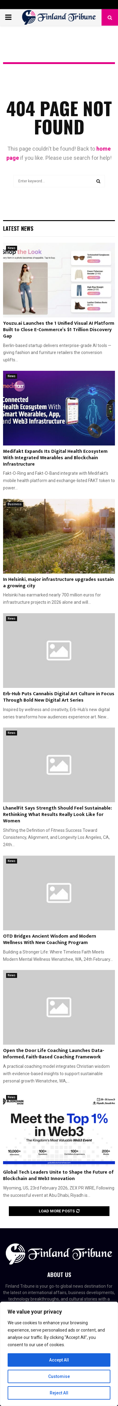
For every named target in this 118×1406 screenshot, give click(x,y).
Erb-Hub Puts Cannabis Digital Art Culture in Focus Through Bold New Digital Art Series (58, 697)
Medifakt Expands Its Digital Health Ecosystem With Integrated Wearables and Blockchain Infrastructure (55, 457)
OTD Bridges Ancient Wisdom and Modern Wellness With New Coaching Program (49, 939)
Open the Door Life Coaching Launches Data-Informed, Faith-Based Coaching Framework (53, 1053)
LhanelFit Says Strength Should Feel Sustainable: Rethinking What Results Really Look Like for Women (57, 814)
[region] (59, 1354)
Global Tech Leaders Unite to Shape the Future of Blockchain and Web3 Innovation (58, 1175)
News (12, 248)
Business (15, 504)
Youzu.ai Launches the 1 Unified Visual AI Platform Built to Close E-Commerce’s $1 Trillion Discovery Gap (58, 329)
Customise (59, 1376)
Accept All (59, 1360)
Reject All (59, 1392)
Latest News (18, 228)
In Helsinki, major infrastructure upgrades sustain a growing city (58, 582)
